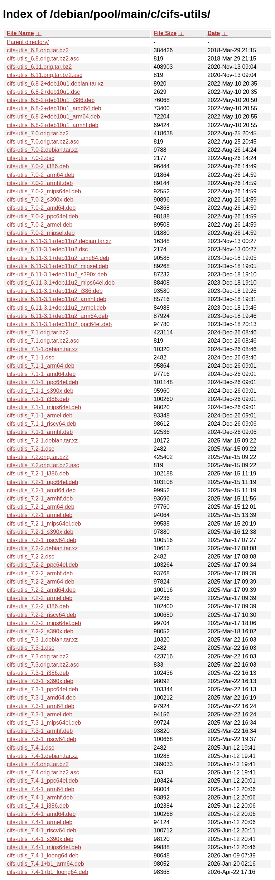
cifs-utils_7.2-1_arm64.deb (40, 507)
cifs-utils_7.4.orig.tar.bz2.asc (43, 772)
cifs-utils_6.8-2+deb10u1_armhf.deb (52, 125)
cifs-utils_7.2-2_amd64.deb (41, 590)
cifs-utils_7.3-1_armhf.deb (40, 731)
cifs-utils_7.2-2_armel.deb (39, 598)
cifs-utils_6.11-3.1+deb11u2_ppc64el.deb (59, 324)
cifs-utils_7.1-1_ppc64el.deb (42, 382)
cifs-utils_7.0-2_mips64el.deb (44, 191)
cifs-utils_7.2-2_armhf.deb (40, 573)
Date (213, 33)
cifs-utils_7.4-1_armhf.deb (40, 797)
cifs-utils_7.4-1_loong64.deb (42, 855)
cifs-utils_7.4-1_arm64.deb (40, 789)
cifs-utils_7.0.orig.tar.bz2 (38, 133)
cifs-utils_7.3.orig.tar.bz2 (38, 656)
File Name (20, 33)
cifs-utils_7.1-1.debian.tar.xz (42, 349)
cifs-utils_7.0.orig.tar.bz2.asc (43, 142)
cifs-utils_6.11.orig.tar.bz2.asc (44, 75)
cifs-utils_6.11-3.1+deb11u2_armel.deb (56, 308)
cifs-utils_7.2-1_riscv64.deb (41, 540)
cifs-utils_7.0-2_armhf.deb (40, 183)
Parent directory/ (28, 42)
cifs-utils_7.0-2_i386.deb (38, 166)
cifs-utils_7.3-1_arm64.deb (40, 706)
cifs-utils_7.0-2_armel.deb (39, 225)
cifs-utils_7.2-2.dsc (30, 556)
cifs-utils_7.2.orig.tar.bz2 (38, 457)
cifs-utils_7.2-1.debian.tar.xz (42, 440)
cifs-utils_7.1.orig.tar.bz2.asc (43, 341)
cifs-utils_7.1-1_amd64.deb (41, 374)
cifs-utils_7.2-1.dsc (30, 449)
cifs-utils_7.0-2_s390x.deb (40, 200)
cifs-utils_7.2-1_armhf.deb (40, 498)
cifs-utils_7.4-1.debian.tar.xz (42, 756)
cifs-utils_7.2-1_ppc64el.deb (42, 482)
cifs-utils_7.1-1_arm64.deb (40, 366)
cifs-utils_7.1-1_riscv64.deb (41, 424)
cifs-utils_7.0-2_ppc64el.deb (42, 216)
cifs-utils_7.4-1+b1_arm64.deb (45, 864)
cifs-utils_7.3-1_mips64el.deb (44, 723)
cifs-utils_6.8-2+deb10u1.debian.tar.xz (55, 84)
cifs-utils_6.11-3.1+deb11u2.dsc (47, 249)
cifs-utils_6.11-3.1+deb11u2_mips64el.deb (61, 283)
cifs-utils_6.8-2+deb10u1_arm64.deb (53, 116)
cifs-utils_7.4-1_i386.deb (38, 806)
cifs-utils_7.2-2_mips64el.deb (44, 623)
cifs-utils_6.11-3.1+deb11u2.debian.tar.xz (59, 241)
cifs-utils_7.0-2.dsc (30, 158)
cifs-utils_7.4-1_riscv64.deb (41, 830)
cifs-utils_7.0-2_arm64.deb (40, 175)
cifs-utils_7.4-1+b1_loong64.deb (47, 872)
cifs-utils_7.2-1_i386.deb (38, 473)
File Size (165, 33)
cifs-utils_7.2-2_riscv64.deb (41, 615)
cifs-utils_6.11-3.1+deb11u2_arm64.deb (57, 316)
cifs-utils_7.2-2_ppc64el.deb (42, 565)
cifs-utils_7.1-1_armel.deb (39, 415)
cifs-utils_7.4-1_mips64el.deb (44, 847)
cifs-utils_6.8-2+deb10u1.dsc (43, 92)
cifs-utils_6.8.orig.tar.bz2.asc (43, 58)
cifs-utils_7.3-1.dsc (30, 648)
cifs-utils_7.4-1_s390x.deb (40, 839)
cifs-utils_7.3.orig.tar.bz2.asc (43, 665)
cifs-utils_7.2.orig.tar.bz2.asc (43, 465)
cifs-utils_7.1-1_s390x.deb (40, 391)
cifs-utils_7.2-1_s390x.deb (40, 532)
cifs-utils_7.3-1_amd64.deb (41, 698)
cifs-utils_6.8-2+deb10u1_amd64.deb (54, 108)
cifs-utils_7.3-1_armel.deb (39, 714)
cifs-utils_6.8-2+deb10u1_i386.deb (51, 100)
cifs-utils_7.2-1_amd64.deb (41, 490)
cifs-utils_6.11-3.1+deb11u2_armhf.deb (56, 299)
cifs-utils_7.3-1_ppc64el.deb (42, 689)
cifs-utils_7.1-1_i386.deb (38, 399)
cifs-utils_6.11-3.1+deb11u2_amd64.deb (58, 258)
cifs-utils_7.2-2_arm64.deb (40, 582)
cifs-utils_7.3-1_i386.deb (38, 673)
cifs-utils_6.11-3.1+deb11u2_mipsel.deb (57, 266)
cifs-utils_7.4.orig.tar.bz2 (38, 764)
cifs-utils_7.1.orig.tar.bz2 (38, 332)
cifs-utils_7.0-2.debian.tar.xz (42, 150)
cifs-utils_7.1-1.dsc (30, 357)
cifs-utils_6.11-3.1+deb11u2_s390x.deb (57, 274)
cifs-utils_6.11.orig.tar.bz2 (39, 67)
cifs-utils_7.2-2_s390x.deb (40, 631)
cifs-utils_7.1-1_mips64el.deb (44, 407)
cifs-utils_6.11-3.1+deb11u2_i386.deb (54, 291)
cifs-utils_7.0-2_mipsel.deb (40, 233)
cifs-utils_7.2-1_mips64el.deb (44, 524)
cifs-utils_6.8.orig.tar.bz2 (38, 50)
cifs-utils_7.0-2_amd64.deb (41, 208)
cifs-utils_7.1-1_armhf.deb (40, 432)
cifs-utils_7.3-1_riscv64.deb (41, 739)
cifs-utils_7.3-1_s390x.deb (40, 681)
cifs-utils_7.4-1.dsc (30, 748)
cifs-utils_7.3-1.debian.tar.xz (42, 640)
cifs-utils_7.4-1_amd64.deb (41, 814)
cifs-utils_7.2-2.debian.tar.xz (42, 548)
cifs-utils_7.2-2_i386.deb (38, 606)
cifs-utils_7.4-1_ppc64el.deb (42, 781)
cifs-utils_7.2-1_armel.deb (39, 515)
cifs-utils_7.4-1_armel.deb (39, 822)
